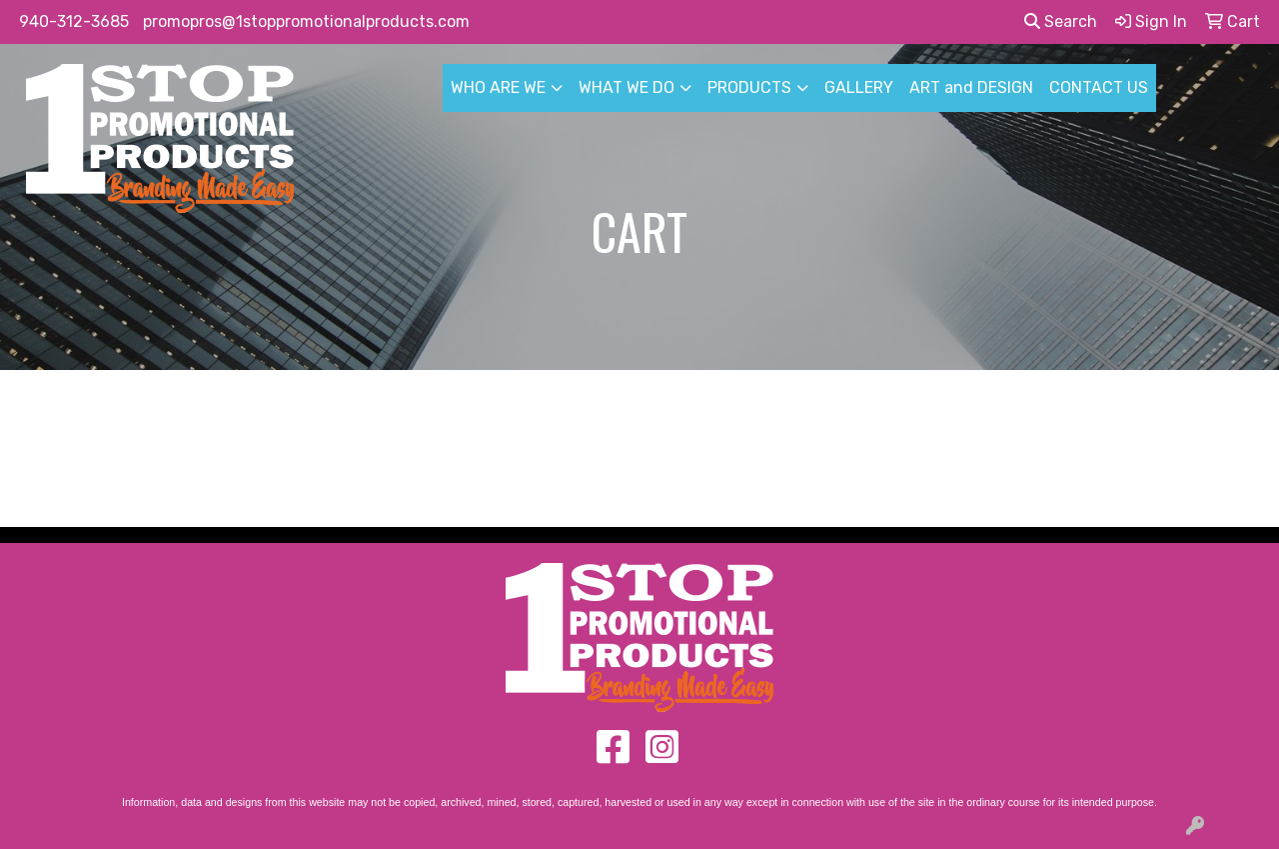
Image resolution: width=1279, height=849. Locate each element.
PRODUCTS (749, 87)
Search (1060, 21)
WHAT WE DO (626, 87)
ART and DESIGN (971, 87)
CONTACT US (1098, 87)
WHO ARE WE (498, 87)
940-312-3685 (74, 21)
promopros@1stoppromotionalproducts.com (306, 21)
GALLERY (858, 87)
